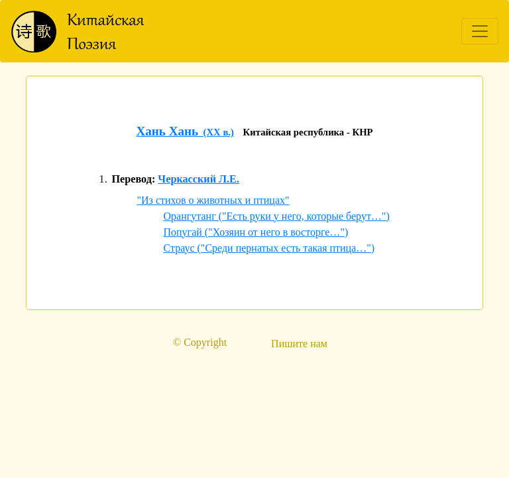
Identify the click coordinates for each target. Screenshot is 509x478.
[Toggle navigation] (479, 31)
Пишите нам (299, 343)
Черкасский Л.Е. (198, 179)
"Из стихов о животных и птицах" (213, 200)
